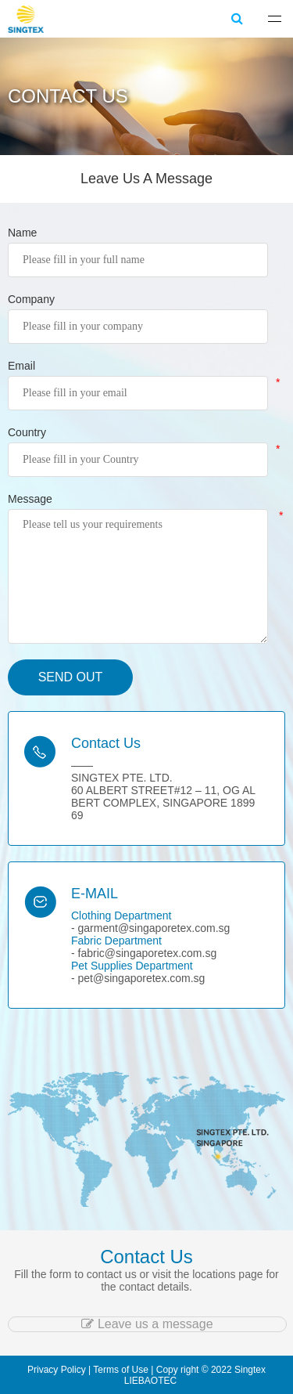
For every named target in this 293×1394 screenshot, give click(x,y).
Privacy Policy (56, 1369)
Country (27, 432)
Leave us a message (147, 1324)
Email (21, 365)
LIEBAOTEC (150, 1380)
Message (30, 499)
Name (22, 232)
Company (31, 299)
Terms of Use (120, 1369)
